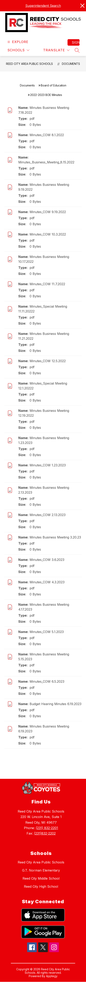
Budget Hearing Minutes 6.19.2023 (55, 704)
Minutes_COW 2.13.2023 (48, 515)
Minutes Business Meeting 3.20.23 (55, 537)
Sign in (76, 42)
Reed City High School (41, 886)
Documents (71, 63)
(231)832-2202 (45, 833)
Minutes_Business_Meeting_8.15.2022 (46, 162)
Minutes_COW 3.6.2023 (47, 560)
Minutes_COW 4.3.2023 (47, 582)
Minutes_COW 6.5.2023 (47, 681)
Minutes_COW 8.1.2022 (47, 135)
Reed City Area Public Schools (29, 63)
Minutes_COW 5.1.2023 (47, 632)
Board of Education (53, 85)
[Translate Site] (56, 50)
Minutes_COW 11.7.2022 (47, 284)
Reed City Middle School (41, 878)
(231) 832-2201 (47, 828)
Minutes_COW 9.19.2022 (48, 212)
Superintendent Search (43, 6)
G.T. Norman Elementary (41, 870)
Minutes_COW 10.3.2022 (48, 234)
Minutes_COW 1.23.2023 (48, 465)
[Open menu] (17, 41)
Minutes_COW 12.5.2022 (48, 361)
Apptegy (51, 976)
